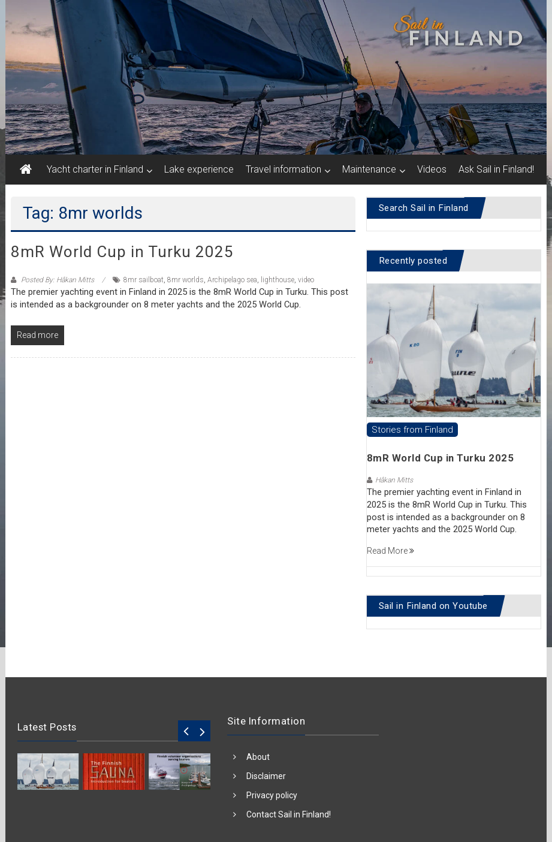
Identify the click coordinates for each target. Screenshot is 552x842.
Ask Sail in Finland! (496, 169)
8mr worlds (185, 280)
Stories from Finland (412, 429)
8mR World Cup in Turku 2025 (122, 252)
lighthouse (277, 280)
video (306, 280)
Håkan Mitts (394, 480)
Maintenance (369, 169)
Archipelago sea (232, 280)
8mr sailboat (143, 280)
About (258, 757)
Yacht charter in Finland (95, 169)
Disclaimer (266, 776)
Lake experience (199, 169)
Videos (432, 169)
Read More (390, 551)
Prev (186, 730)
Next (202, 730)
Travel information (283, 169)
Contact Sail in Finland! (288, 814)
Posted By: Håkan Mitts (57, 280)
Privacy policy (271, 795)
